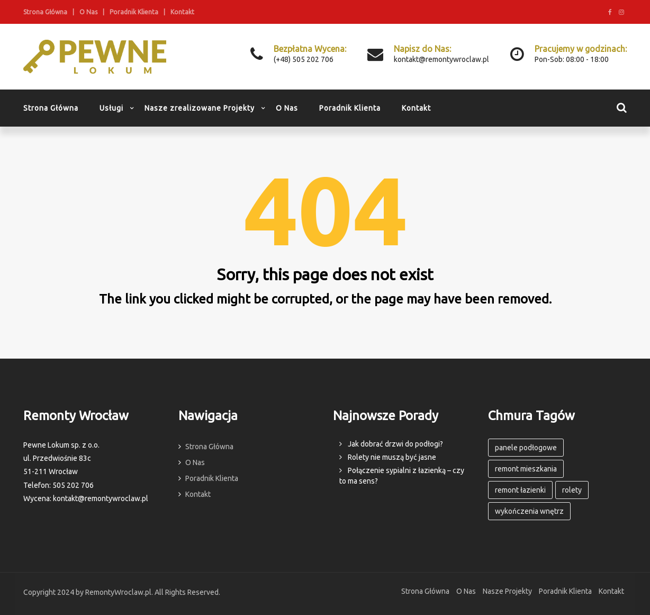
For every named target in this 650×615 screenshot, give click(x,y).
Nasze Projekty (507, 591)
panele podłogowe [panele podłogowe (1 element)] (526, 447)
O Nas (88, 11)
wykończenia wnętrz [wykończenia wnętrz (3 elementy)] (529, 511)
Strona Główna (45, 11)
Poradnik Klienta (134, 11)
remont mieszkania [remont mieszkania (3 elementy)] (526, 469)
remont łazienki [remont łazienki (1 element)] (520, 490)
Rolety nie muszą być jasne (392, 457)
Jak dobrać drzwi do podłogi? (395, 444)
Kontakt (182, 11)
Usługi (111, 108)
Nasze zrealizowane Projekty (200, 108)
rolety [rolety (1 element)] (572, 490)
